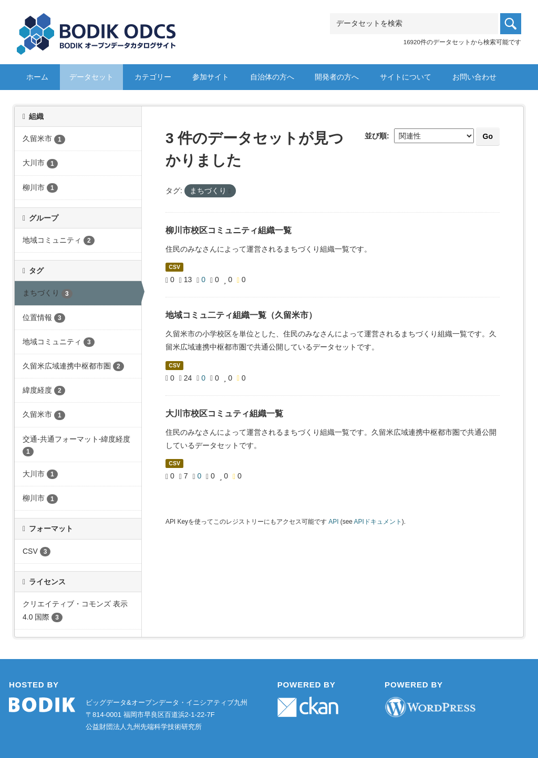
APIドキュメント (378, 521)
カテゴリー (152, 77)
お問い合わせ (474, 77)
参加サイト (210, 77)
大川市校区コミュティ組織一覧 (224, 413)
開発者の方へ (337, 77)
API (333, 521)
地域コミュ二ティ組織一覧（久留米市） (241, 315)
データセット (91, 77)
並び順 (376, 136)
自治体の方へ (272, 77)
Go (488, 136)
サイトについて (405, 77)
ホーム (37, 77)
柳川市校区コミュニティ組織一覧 (228, 230)
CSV (174, 267)
